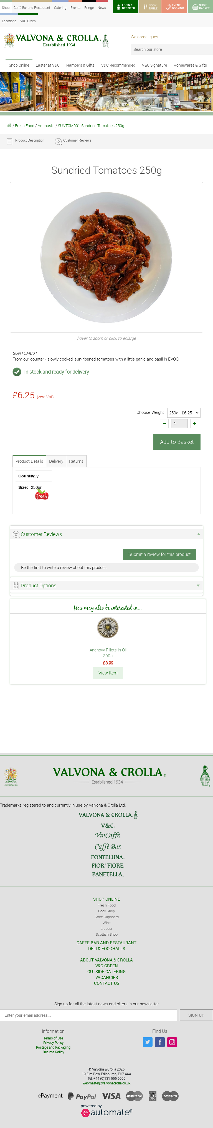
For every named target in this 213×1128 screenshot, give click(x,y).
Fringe (89, 7)
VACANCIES (106, 977)
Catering (60, 7)
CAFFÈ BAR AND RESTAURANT (106, 942)
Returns (76, 461)
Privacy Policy (53, 1042)
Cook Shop (106, 910)
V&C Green (28, 21)
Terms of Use (53, 1037)
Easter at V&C (48, 65)
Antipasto (46, 125)
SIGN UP (196, 1015)
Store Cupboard (107, 916)
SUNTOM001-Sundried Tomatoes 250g (91, 125)
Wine (107, 922)
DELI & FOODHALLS (106, 948)
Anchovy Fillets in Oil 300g (108, 652)
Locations (9, 21)
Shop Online (19, 65)
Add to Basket (177, 441)
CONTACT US (106, 983)
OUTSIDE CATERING (106, 971)
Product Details (29, 461)
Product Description (29, 140)
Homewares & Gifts (190, 65)
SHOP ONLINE (106, 899)
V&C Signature (154, 65)
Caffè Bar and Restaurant (32, 7)
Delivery (56, 461)
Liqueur (106, 928)
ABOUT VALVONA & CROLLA (106, 959)
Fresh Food (24, 125)
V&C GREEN (106, 965)
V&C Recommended (118, 65)
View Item (108, 673)
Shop (6, 7)
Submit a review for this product (159, 554)
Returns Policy (53, 1051)
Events (75, 7)
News (102, 7)
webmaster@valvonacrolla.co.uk (106, 1083)
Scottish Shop (107, 933)
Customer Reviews (77, 140)
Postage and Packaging (53, 1047)
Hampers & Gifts (80, 65)
